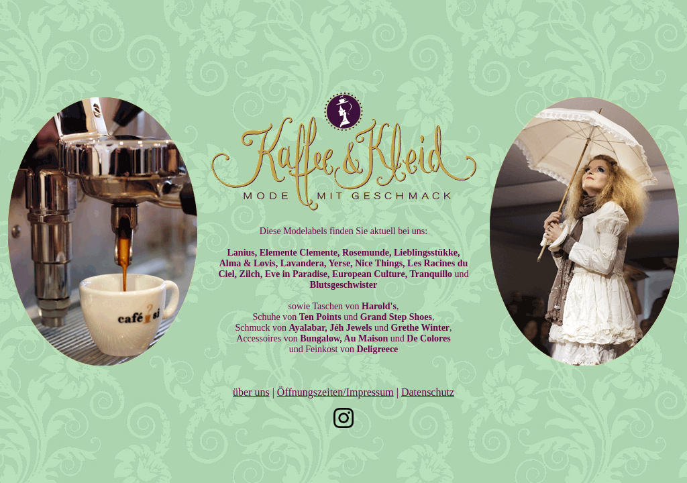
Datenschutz (427, 392)
